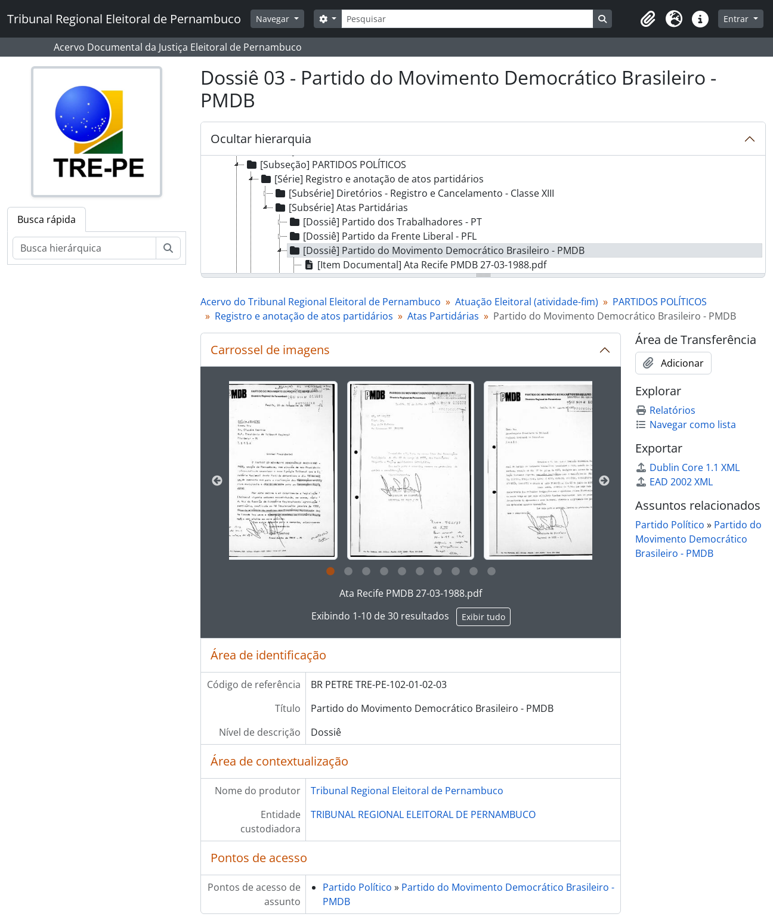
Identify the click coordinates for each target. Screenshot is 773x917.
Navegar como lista (685, 424)
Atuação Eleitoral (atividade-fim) (526, 301)
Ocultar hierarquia (261, 139)
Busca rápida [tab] (46, 219)
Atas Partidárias (443, 316)
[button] (648, 19)
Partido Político (357, 887)
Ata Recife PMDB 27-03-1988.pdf (410, 593)
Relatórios (665, 410)
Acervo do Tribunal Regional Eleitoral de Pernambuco (320, 301)
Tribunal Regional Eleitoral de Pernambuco (407, 790)
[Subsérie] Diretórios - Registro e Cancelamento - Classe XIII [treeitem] (413, 193)
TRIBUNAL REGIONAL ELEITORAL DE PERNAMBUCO (423, 814)
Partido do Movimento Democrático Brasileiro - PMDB (698, 539)
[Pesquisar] (467, 19)
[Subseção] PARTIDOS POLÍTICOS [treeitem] (325, 164)
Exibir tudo (483, 616)
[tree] (483, 215)
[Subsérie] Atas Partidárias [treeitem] (340, 207)
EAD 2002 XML (674, 481)
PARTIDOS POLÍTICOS (660, 301)
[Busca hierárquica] (84, 248)
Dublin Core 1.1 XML (687, 467)
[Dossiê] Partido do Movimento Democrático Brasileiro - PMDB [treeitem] (436, 250)
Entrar (737, 18)
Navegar (274, 18)
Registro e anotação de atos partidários (304, 316)
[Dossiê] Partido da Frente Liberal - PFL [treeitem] (382, 236)
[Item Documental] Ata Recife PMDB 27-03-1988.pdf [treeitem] (424, 265)
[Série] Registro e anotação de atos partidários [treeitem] (371, 179)
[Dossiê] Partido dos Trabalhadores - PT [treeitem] (384, 222)
